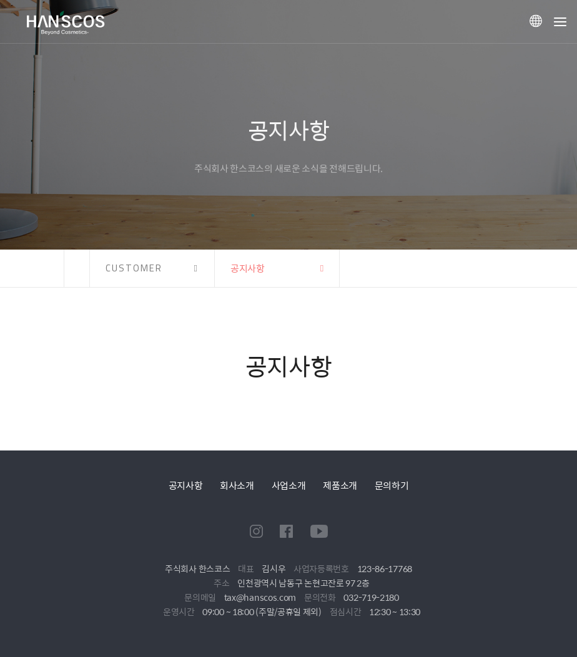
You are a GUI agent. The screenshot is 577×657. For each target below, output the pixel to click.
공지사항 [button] (247, 268)
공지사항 (186, 485)
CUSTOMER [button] (134, 268)
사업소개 (289, 485)
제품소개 (340, 485)
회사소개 (237, 485)
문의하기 (392, 485)
